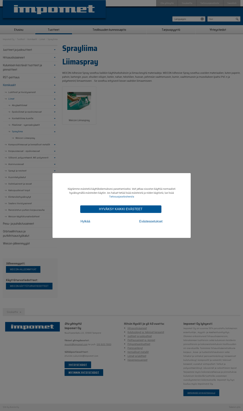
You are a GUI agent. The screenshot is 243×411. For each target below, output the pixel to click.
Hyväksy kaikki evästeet (120, 209)
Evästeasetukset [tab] (150, 221)
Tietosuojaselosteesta (121, 196)
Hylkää (85, 221)
